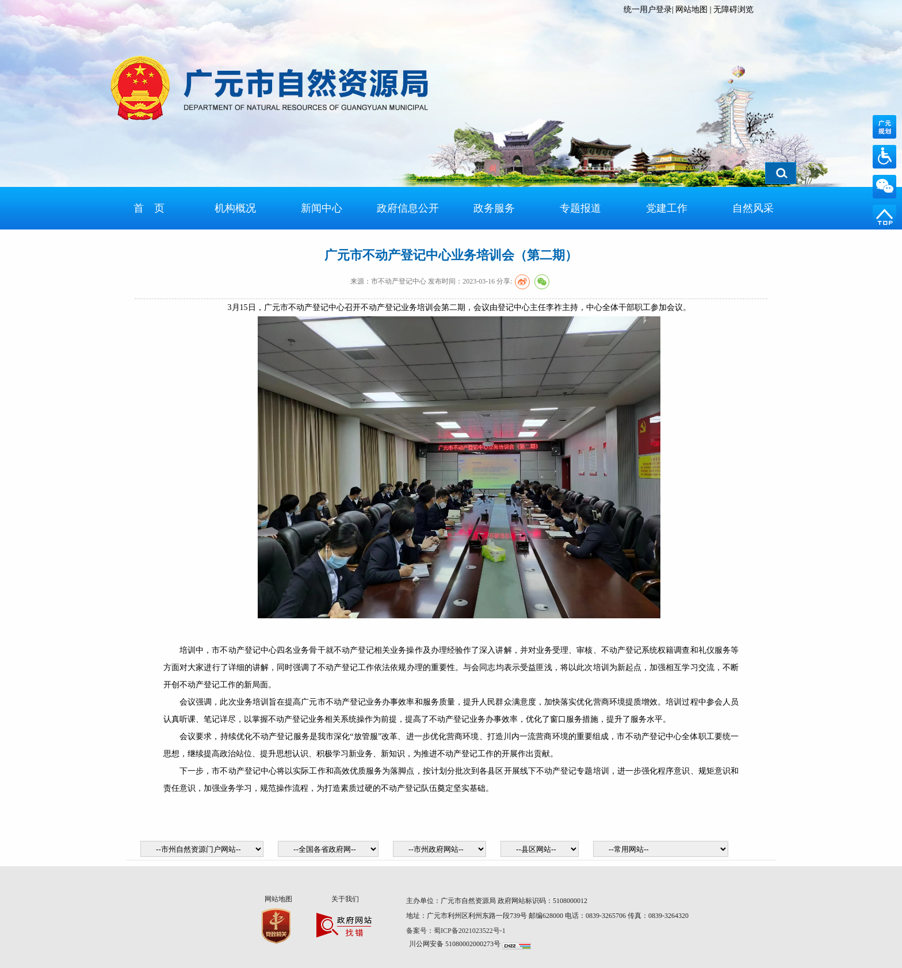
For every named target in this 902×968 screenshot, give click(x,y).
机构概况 (235, 208)
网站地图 (691, 9)
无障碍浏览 (733, 9)
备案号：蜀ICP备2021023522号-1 (456, 931)
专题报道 (580, 208)
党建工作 (666, 208)
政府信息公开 (408, 208)
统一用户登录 (648, 9)
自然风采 (753, 208)
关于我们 (345, 899)
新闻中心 (321, 208)
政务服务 (494, 208)
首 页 (149, 208)
